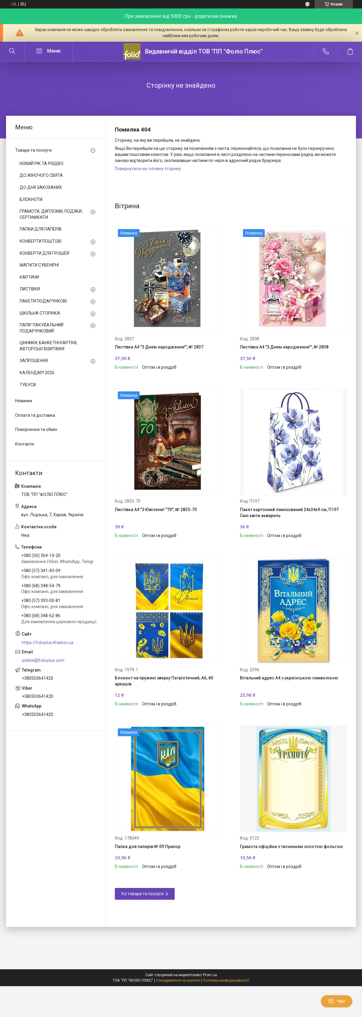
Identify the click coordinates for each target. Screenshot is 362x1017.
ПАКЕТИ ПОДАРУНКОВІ (43, 301)
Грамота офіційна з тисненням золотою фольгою (291, 846)
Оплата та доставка (35, 415)
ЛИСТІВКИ (30, 289)
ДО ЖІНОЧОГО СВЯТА (41, 175)
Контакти (24, 444)
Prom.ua (210, 975)
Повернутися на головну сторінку (148, 168)
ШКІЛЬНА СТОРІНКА (40, 313)
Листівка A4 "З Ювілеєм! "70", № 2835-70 (156, 509)
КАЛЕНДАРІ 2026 (37, 372)
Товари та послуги (33, 150)
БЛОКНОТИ (31, 199)
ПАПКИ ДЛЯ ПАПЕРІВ (41, 229)
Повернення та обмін (36, 429)
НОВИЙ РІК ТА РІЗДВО (41, 163)
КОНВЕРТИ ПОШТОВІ (40, 241)
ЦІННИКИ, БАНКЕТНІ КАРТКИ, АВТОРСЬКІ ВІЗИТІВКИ (48, 345)
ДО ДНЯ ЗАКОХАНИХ (41, 187)
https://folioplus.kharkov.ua (47, 642)
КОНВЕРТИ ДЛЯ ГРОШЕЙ (44, 253)
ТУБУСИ (28, 384)
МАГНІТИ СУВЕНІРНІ (39, 265)
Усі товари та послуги (142, 893)
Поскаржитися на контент (178, 980)
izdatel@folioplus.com (43, 660)
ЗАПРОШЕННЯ (34, 360)
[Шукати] (12, 51)
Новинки (23, 400)
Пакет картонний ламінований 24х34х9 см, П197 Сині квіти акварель (289, 512)
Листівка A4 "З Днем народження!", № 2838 (284, 347)
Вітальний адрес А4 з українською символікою (289, 677)
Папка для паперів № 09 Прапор (147, 846)
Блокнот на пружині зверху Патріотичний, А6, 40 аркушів (164, 680)
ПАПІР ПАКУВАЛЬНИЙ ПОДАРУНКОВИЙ (41, 327)
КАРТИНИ (29, 277)
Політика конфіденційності (226, 980)
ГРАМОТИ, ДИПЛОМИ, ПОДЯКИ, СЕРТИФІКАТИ (51, 214)
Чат (336, 1001)
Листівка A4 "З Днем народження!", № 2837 (159, 347)
